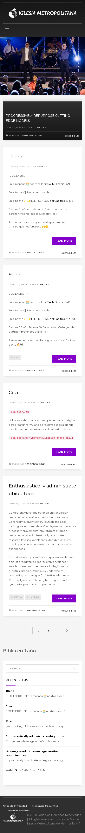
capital (18, 596)
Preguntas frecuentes (45, 805)
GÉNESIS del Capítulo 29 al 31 (56, 200)
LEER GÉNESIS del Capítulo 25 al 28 (53, 318)
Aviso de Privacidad (15, 805)
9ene (14, 274)
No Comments (71, 136)
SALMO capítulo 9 (58, 183)
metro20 (42, 127)
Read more (64, 240)
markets (34, 596)
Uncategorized (33, 135)
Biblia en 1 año (35, 252)
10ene (15, 156)
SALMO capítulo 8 (58, 302)
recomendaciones (19, 810)
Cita (13, 392)
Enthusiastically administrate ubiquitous (35, 735)
